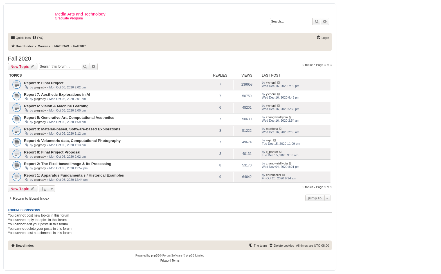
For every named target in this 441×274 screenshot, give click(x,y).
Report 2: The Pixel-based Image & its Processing (67, 164)
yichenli (271, 82)
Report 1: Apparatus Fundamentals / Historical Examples (74, 175)
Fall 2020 (19, 58)
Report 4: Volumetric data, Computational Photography (72, 141)
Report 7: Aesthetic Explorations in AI (57, 94)
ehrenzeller (273, 175)
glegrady (40, 87)
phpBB (155, 255)
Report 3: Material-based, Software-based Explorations (72, 129)
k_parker (272, 151)
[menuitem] (37, 37)
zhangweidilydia (277, 117)
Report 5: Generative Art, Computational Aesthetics (69, 117)
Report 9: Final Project (44, 83)
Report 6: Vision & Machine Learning (56, 106)
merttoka (272, 128)
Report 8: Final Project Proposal (52, 152)
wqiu (269, 140)
